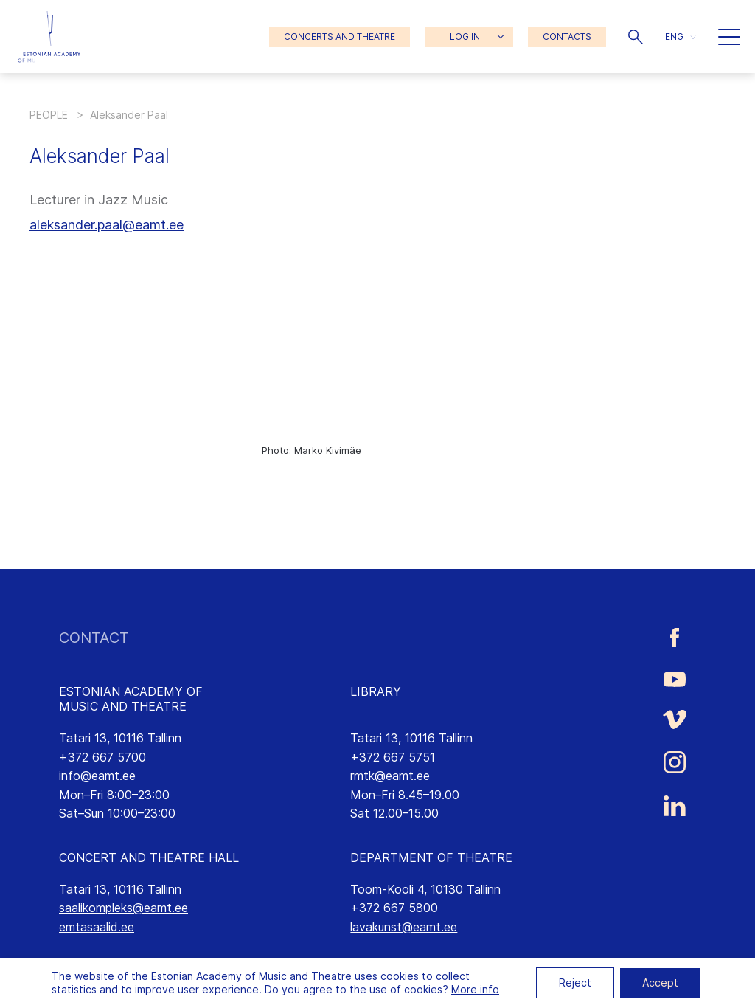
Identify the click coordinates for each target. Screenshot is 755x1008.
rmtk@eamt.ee (390, 775)
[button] (635, 37)
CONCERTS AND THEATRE (339, 36)
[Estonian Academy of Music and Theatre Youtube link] (674, 678)
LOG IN (465, 36)
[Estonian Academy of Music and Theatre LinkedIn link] (674, 805)
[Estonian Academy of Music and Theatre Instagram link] (674, 762)
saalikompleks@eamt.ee (123, 907)
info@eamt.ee (97, 775)
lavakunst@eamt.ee (403, 926)
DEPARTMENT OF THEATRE (431, 857)
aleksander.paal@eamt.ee (106, 224)
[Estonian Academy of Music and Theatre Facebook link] (674, 638)
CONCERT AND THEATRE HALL (149, 857)
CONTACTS (567, 36)
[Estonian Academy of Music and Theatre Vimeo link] (674, 719)
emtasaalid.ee (96, 926)
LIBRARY (375, 691)
